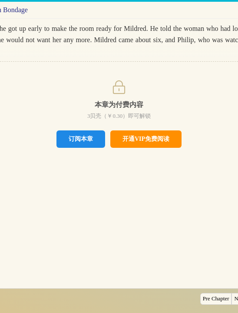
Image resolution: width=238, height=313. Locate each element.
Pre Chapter (216, 299)
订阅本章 (81, 138)
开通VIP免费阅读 (145, 139)
